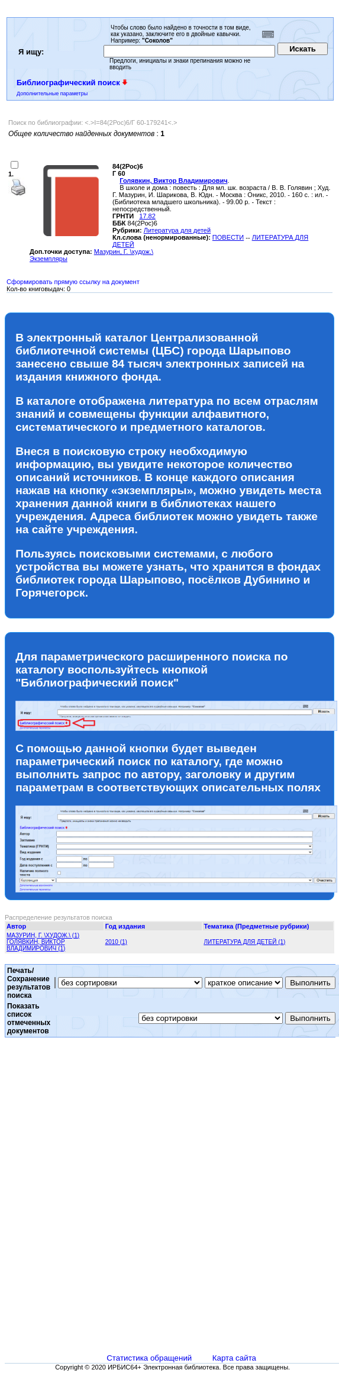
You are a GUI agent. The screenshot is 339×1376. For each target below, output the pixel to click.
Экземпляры (48, 258)
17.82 (147, 216)
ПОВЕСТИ (228, 237)
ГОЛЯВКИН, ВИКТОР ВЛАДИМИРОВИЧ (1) (36, 945)
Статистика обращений (149, 1358)
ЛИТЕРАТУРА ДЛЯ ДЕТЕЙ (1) (244, 942)
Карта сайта (234, 1358)
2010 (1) (116, 942)
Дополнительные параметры (52, 93)
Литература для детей (177, 230)
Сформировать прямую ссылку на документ (73, 281)
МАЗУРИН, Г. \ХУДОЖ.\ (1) (43, 935)
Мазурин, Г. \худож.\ (123, 251)
